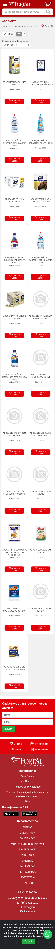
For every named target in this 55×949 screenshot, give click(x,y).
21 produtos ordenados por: (15, 41)
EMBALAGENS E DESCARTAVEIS (27, 844)
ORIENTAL (27, 860)
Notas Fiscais (39, 750)
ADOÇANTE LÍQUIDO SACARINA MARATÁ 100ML (41, 141)
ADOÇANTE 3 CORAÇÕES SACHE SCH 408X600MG (14, 492)
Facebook (27, 911)
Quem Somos (27, 776)
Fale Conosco (27, 781)
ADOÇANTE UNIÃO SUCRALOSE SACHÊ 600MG (40, 83)
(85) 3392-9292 (27, 902)
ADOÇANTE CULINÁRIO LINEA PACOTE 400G (41, 200)
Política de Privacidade (28, 786)
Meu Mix (16, 744)
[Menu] (4, 4)
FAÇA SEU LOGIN (14, 101)
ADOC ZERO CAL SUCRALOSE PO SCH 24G (14, 609)
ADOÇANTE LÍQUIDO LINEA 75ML (14, 83)
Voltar (47, 25)
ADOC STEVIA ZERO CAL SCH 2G (40, 551)
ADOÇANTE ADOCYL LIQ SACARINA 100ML (40, 434)
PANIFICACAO (27, 866)
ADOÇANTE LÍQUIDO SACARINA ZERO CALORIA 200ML (40, 260)
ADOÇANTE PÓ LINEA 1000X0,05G (14, 200)
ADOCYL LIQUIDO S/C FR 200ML (40, 492)
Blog (27, 801)
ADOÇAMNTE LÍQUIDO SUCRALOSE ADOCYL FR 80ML (14, 260)
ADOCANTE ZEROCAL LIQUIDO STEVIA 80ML (40, 375)
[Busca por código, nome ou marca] (23, 12)
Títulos (15, 750)
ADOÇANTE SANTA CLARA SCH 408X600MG (40, 317)
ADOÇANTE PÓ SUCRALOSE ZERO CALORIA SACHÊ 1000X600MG (14, 552)
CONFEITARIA (27, 832)
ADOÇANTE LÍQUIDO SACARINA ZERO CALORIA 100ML (14, 143)
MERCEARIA (27, 855)
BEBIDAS (27, 827)
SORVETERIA (27, 877)
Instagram (27, 907)
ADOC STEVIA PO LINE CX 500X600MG (14, 317)
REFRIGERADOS (27, 871)
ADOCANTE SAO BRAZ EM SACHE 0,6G (14, 434)
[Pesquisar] (49, 12)
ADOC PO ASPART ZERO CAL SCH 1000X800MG (14, 668)
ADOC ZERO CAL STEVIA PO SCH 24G (40, 609)
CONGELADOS (28, 838)
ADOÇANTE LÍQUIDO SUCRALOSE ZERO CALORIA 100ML (14, 377)
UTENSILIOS (27, 882)
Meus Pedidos (39, 744)
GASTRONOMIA (27, 849)
